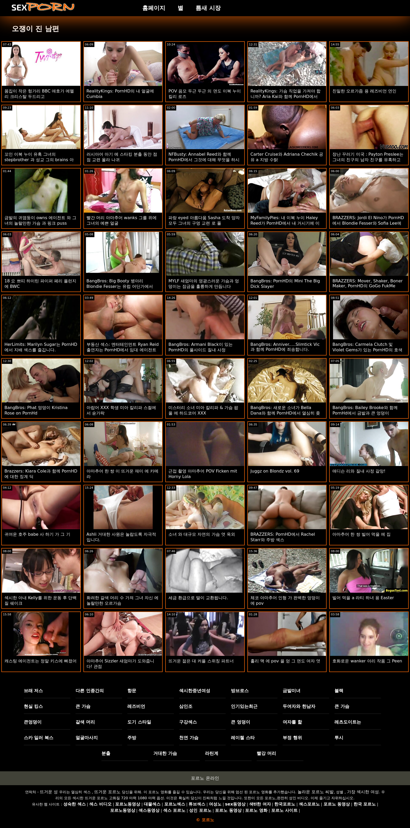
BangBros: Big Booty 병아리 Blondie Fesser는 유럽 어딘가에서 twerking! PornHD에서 (120, 286)
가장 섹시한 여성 (363, 791)
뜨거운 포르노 (107, 791)
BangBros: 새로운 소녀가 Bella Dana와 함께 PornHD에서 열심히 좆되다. (285, 413)
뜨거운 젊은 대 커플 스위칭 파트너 (201, 660)
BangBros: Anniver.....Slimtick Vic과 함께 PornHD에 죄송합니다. (285, 347)
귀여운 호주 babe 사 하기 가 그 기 (37, 534)
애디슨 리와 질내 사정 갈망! (358, 471)
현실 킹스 (33, 706)
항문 (131, 690)
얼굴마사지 (87, 737)
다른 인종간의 (90, 690)
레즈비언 (136, 706)
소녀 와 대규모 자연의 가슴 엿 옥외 (201, 534)
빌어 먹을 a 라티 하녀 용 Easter (363, 597)
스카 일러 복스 (39, 737)
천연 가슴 (188, 737)
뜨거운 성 (49, 791)
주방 (131, 737)
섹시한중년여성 (194, 690)
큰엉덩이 (33, 722)
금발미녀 (291, 690)
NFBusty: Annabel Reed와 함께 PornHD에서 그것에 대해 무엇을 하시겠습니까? (204, 160)
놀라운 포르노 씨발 (316, 791)
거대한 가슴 (165, 753)
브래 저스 (33, 690)
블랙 (338, 690)
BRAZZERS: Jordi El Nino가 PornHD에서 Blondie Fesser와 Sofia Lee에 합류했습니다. (368, 223)
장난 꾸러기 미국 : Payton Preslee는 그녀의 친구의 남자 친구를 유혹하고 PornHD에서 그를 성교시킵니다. (367, 160)
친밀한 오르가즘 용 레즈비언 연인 (364, 91)
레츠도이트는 (347, 722)
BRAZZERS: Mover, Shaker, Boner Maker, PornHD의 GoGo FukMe (367, 283)
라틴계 (211, 753)
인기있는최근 (244, 706)
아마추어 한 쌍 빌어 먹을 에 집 (361, 534)
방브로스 (240, 690)
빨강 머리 (266, 753)
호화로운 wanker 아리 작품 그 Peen (367, 660)
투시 (338, 737)
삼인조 (185, 706)
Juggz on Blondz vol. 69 (274, 471)
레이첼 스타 (243, 737)
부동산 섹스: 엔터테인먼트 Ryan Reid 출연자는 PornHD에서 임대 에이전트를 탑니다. (123, 350)
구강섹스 (188, 722)
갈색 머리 (85, 722)
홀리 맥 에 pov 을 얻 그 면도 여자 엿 (285, 660)
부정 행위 (292, 737)
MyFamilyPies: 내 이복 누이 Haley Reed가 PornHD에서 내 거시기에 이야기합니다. (285, 223)
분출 (105, 753)
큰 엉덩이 (240, 722)
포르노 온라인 (205, 778)
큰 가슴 (83, 706)
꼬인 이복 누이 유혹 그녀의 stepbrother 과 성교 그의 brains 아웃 (39, 160)
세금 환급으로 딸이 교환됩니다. (198, 597)
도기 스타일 (139, 722)
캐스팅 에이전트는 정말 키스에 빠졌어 (40, 660)
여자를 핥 (292, 722)
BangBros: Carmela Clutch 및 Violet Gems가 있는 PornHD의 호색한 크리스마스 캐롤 (367, 350)
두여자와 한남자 (299, 706)
